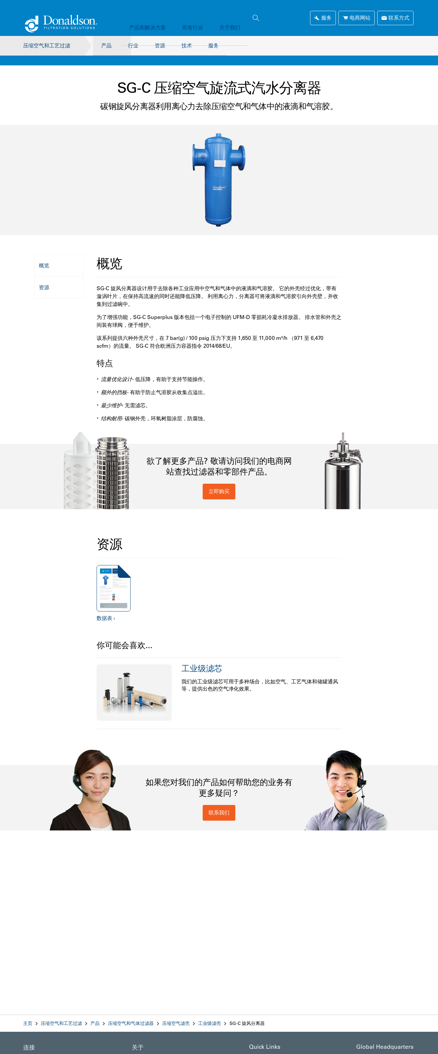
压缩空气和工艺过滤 (46, 45)
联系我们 (219, 802)
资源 (163, 45)
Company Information (154, 1047)
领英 (27, 1047)
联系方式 (395, 17)
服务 (223, 45)
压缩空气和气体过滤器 (131, 1013)
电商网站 (356, 17)
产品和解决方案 (144, 17)
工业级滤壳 (209, 1013)
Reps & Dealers (265, 1046)
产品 (103, 45)
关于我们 (213, 17)
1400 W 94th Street (376, 1046)
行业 (133, 45)
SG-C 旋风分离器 (247, 1013)
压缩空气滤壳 (176, 1013)
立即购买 (219, 481)
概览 (44, 255)
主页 (27, 1013)
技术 (193, 45)
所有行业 (182, 17)
